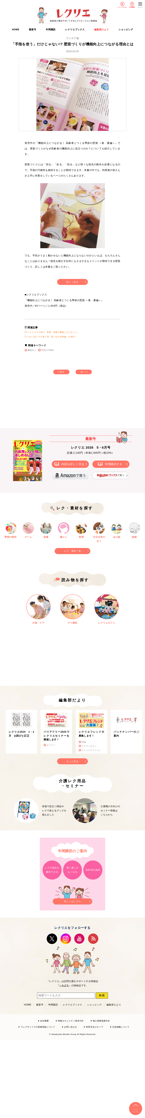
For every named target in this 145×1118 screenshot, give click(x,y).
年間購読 (132, 7)
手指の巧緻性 (47, 350)
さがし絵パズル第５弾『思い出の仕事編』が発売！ (51, 336)
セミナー (51, 745)
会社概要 (44, 1021)
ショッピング (125, 29)
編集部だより (101, 29)
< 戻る (60, 372)
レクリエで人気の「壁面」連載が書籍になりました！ (52, 332)
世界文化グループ (94, 1027)
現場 (84, 742)
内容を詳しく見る (72, 464)
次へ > (84, 372)
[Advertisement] (48, 404)
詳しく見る (72, 282)
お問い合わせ (70, 1027)
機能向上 (32, 350)
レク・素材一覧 (72, 551)
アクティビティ (89, 746)
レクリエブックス (75, 29)
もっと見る (72, 761)
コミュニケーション (91, 750)
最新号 (32, 29)
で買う (110, 475)
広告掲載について (120, 1027)
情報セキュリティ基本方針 (71, 1021)
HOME (15, 29)
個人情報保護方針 (101, 1021)
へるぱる (64, 985)
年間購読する (113, 464)
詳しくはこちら (72, 900)
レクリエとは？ (122, 7)
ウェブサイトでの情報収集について (38, 1027)
